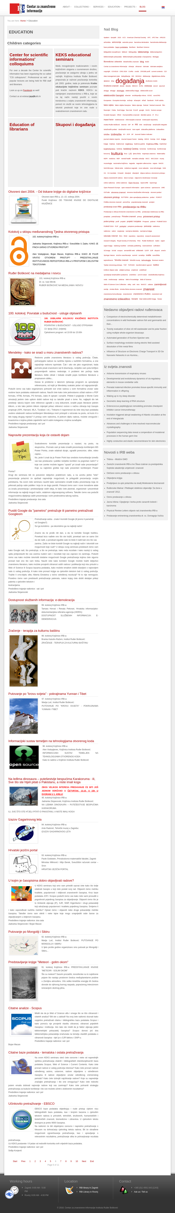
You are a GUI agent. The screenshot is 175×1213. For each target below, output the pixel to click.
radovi (114, 231)
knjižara (112, 144)
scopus (120, 250)
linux (125, 154)
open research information (130, 187)
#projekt (113, 37)
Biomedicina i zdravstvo (113, 62)
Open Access (134, 183)
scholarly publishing (134, 246)
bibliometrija (143, 52)
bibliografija (133, 52)
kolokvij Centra (131, 149)
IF (153, 115)
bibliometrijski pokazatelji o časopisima (137, 57)
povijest (151, 202)
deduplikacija (125, 76)
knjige (106, 144)
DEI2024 (139, 76)
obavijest (128, 173)
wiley (129, 284)
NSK (164, 168)
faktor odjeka (109, 105)
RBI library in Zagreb (88, 1188)
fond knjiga (121, 110)
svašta (148, 255)
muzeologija (108, 163)
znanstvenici (127, 294)
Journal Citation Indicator (143, 134)
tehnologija (146, 260)
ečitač (144, 100)
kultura (117, 153)
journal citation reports (112, 139)
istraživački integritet (160, 125)
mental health (126, 158)
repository (132, 236)
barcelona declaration (141, 42)
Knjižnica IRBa (152, 144)
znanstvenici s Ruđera (141, 294)
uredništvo (132, 275)
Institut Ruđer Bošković (112, 125)
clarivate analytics (156, 66)
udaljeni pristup (124, 270)
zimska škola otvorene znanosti (131, 289)
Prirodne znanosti (129, 216)
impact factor (109, 120)
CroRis (131, 71)
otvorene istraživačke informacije (138, 192)
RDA (120, 236)
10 (77, 1161)
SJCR (147, 250)
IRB (136, 125)
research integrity (110, 241)
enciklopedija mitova (139, 95)
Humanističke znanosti (131, 115)
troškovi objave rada (111, 270)
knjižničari (163, 144)
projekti (122, 221)
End (92, 1161)
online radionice (121, 183)
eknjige (112, 91)
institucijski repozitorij (150, 120)
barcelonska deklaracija (158, 42)
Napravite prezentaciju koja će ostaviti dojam (38, 435)
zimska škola (114, 289)
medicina (112, 158)
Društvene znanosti (111, 86)
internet (123, 125)
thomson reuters (158, 260)
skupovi (157, 250)
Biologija (156, 57)
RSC (139, 241)
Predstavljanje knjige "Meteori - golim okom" (38, 962)
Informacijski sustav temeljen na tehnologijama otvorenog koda (51, 741)
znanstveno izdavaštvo (117, 298)
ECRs (141, 86)
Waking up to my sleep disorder (121, 396)
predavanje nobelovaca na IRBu (153, 212)
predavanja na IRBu (134, 206)
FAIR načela (159, 100)
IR (132, 125)
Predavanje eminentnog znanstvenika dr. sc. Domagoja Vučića (135, 516)
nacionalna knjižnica (120, 163)
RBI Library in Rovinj (88, 1192)
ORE (163, 187)
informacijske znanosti (133, 120)
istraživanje (147, 125)
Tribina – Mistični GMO (117, 459)
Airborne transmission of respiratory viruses (126, 373)
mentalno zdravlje (138, 158)
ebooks (128, 86)
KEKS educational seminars (73, 57)
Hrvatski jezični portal (22, 850)
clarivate (146, 66)
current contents (157, 71)
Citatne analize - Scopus (25, 1008)
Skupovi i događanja (75, 124)
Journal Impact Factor (129, 139)
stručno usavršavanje (123, 255)
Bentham (132, 47)
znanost (148, 289)
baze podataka (122, 47)
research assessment (152, 236)
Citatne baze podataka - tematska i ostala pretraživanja (45, 1052)
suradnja (142, 255)
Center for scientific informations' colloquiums (29, 59)
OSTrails (107, 192)
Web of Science (145, 279)
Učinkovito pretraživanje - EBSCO (31, 1103)
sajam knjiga (108, 246)
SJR (151, 250)
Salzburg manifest (120, 246)
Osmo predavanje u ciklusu (119, 497)
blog (142, 62)
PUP (116, 226)
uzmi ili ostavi (142, 275)
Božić (147, 62)
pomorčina (126, 202)
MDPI (106, 158)
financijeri (107, 110)
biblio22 (124, 52)
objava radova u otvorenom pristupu (152, 173)
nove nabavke (144, 168)
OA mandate (111, 173)
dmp (112, 81)
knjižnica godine (139, 144)
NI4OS (161, 163)
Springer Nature (109, 255)
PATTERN (124, 197)
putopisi (123, 226)
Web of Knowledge (132, 279)
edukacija (148, 86)
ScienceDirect (147, 246)
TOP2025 (131, 265)
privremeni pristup (151, 216)
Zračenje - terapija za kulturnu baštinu (34, 630)
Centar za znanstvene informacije (115, 66)
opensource (156, 187)
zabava (150, 284)
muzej (162, 158)
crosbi (137, 71)
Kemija (152, 139)
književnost (120, 144)
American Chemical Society (136, 37)
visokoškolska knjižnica (156, 275)
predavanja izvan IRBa (113, 207)
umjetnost (134, 270)
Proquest (146, 221)
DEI (133, 76)
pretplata (107, 216)
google (141, 110)
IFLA (156, 115)
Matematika (161, 154)
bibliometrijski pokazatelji (113, 57)
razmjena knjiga (146, 231)
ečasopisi (137, 100)
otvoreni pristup (112, 197)
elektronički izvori (146, 91)
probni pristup (109, 221)
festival (145, 105)
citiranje (131, 66)
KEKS (146, 139)
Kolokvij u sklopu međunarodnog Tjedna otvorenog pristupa (48, 231)
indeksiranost (119, 120)
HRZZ (119, 115)
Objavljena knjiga (114, 478)
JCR (128, 134)
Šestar (159, 299)
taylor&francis (108, 260)
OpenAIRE (144, 183)
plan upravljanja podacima (139, 197)
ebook (122, 86)
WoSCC (143, 284)
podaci (152, 197)
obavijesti (135, 173)
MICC (148, 158)
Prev (23, 1161)
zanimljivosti (160, 284)
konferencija (151, 149)
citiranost (138, 66)
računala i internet (111, 236)
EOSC (149, 95)
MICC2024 (154, 158)
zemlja (106, 289)
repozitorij (140, 236)
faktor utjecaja (137, 105)
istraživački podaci (110, 129)
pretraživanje (116, 216)
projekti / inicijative (134, 221)
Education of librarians (22, 126)
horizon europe (156, 110)
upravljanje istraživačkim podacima (116, 275)
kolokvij (119, 149)
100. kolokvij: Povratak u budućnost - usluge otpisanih (45, 313)
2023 (119, 37)
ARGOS (162, 37)
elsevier (128, 95)
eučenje (130, 100)
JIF (132, 134)
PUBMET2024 (109, 226)
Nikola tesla (119, 168)
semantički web (129, 250)
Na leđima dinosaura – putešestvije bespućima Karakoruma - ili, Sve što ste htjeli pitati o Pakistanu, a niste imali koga (51, 780)
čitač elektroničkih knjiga (147, 299)
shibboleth (139, 250)
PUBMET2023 (162, 221)
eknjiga (106, 91)
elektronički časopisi (114, 95)
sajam (163, 241)
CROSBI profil (145, 71)
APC (149, 37)
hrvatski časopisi (110, 115)
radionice (107, 231)
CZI (165, 71)
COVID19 (114, 71)
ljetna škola (137, 154)
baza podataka (109, 47)
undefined (142, 270)
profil (117, 221)
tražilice (156, 265)
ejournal (162, 86)
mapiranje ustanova (149, 154)
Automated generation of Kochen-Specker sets (128, 338)
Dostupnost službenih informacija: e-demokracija (41, 600)
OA (105, 173)
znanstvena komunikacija (113, 294)
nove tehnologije (155, 168)
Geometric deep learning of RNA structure (126, 401)
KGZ (158, 139)
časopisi (134, 299)
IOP (129, 125)
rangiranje (120, 231)
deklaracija (146, 76)
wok (133, 284)
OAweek (121, 173)
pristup (139, 216)
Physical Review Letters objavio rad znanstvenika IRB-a (132, 510)
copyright (107, 71)
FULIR (135, 110)
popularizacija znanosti (139, 202)
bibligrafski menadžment (112, 52)
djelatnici (107, 81)
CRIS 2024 (123, 71)
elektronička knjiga (132, 91)
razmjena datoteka (132, 231)
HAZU (147, 110)
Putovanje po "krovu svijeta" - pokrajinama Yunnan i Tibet (47, 694)
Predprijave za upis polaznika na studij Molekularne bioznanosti (135, 483)
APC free (155, 37)
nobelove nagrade (130, 168)
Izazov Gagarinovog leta (25, 819)
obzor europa (128, 178)
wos (138, 284)
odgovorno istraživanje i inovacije (146, 178)
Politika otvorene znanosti (113, 202)
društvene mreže (151, 81)
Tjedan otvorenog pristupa (113, 265)
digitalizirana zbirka (158, 76)
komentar (143, 149)
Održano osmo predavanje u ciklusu (123, 473)
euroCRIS (156, 95)
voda (105, 279)
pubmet (152, 221)
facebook (150, 100)
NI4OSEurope (108, 168)
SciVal (114, 250)
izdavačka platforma (148, 129)
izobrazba (116, 134)
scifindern (156, 246)
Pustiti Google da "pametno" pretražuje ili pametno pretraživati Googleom (50, 512)
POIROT (159, 197)
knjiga (163, 139)
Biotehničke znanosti (131, 62)
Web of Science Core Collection (115, 284)
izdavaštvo (160, 129)
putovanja (147, 226)
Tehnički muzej (135, 260)
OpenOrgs (153, 183)
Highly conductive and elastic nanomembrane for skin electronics (136, 441)
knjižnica (129, 144)
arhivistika (107, 42)
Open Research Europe (112, 187)
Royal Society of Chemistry (126, 241)
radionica (156, 226)
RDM (125, 236)
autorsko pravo (127, 42)
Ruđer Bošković (148, 241)
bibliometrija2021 (156, 52)
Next (84, 1161)
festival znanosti (155, 105)
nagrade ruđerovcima (143, 163)
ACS (124, 37)
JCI (124, 134)
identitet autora (146, 115)
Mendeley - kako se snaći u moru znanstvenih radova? (45, 352)
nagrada (132, 163)
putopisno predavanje (135, 226)
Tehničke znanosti (121, 260)
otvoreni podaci (156, 192)
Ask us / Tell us (141, 1192)
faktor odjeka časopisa (123, 105)
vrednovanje (113, 279)
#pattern (106, 37)
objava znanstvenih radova (113, 178)
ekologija (120, 91)
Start (15, 1161)
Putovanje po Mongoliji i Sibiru (29, 931)
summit (134, 255)
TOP (125, 265)
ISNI (140, 125)
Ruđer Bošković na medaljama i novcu (34, 273)
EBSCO (135, 86)
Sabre (157, 241)
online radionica (109, 183)
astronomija (116, 42)
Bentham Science (143, 47)
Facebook (27, 90)
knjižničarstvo (109, 149)
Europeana (107, 100)
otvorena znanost (118, 192)
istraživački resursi (124, 129)
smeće (163, 250)
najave (155, 163)
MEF (118, 158)
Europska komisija (119, 100)
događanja (130, 81)
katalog (140, 139)
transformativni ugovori (144, 265)
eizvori (155, 86)
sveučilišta (156, 255)
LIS (130, 154)
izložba (107, 134)
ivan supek (136, 129)
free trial (129, 110)
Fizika (114, 110)
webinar (121, 279)
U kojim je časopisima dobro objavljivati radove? (41, 880)
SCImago (107, 250)
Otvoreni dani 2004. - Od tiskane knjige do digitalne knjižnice (49, 191)
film (163, 105)
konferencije (161, 149)
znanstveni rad (157, 294)
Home (23, 21)
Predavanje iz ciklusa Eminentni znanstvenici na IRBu (122, 212)
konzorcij (107, 154)
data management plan (112, 76)
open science (145, 187)
